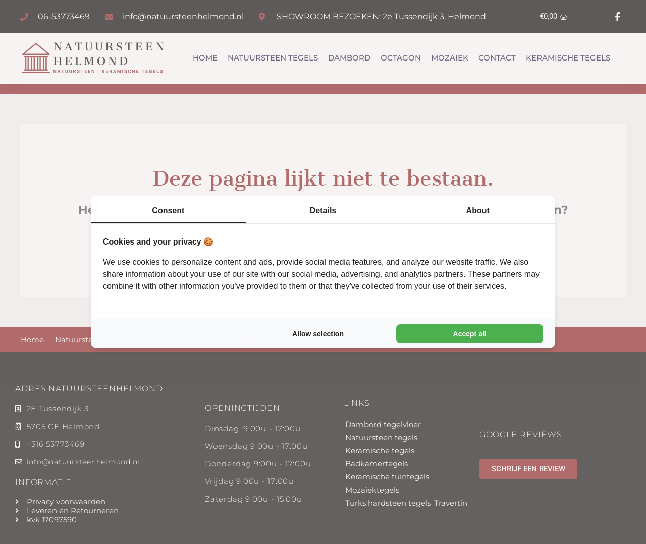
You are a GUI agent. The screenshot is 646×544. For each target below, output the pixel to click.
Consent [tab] (168, 210)
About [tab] (478, 210)
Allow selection (318, 334)
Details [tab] (323, 210)
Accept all (470, 334)
